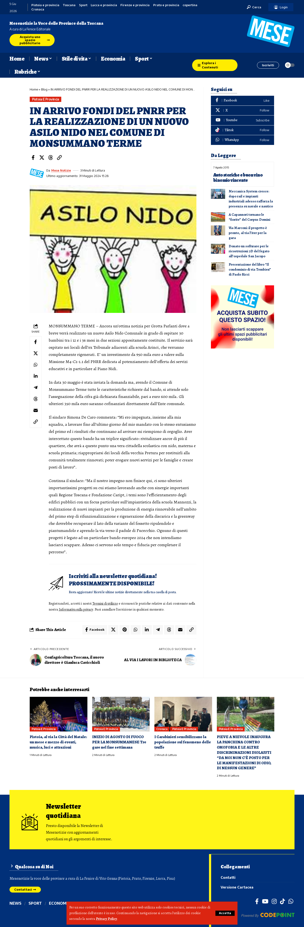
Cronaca (37, 9)
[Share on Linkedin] (35, 376)
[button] (225, 913)
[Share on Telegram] (35, 387)
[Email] (35, 410)
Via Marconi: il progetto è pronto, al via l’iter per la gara (248, 232)
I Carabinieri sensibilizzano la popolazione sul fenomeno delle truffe (182, 742)
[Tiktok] (242, 130)
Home (34, 89)
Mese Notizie (61, 170)
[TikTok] (282, 900)
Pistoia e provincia (45, 5)
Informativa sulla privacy (84, 609)
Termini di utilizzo (105, 603)
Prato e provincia (166, 5)
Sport (83, 5)
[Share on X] (41, 157)
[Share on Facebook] (33, 157)
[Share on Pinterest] (124, 629)
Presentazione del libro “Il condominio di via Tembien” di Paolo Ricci (250, 269)
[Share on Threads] (50, 157)
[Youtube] (242, 120)
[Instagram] (274, 900)
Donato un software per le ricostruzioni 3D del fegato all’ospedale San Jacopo (249, 250)
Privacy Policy (106, 919)
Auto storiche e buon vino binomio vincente (238, 177)
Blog (44, 89)
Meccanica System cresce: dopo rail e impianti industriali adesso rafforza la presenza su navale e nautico (251, 198)
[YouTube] (265, 900)
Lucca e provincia (104, 5)
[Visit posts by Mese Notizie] (37, 173)
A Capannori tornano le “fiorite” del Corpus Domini (249, 216)
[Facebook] (242, 100)
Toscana (69, 5)
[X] (242, 110)
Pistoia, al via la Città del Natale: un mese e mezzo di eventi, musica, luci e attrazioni (58, 742)
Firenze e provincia (135, 5)
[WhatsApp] (242, 140)
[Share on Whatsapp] (35, 365)
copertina (190, 5)
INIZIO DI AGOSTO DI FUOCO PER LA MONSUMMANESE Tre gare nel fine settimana (119, 742)
